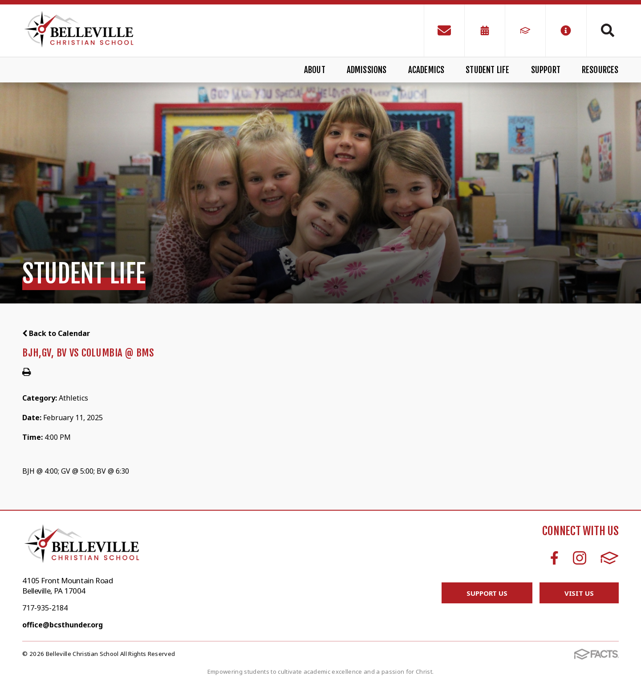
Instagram (579, 558)
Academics (426, 70)
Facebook (554, 558)
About (314, 70)
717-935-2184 (45, 608)
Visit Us (579, 593)
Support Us (487, 593)
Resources (600, 70)
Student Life (487, 70)
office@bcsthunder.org (62, 625)
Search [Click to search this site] (607, 30)
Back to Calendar (56, 333)
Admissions (367, 70)
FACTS (609, 558)
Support (545, 70)
